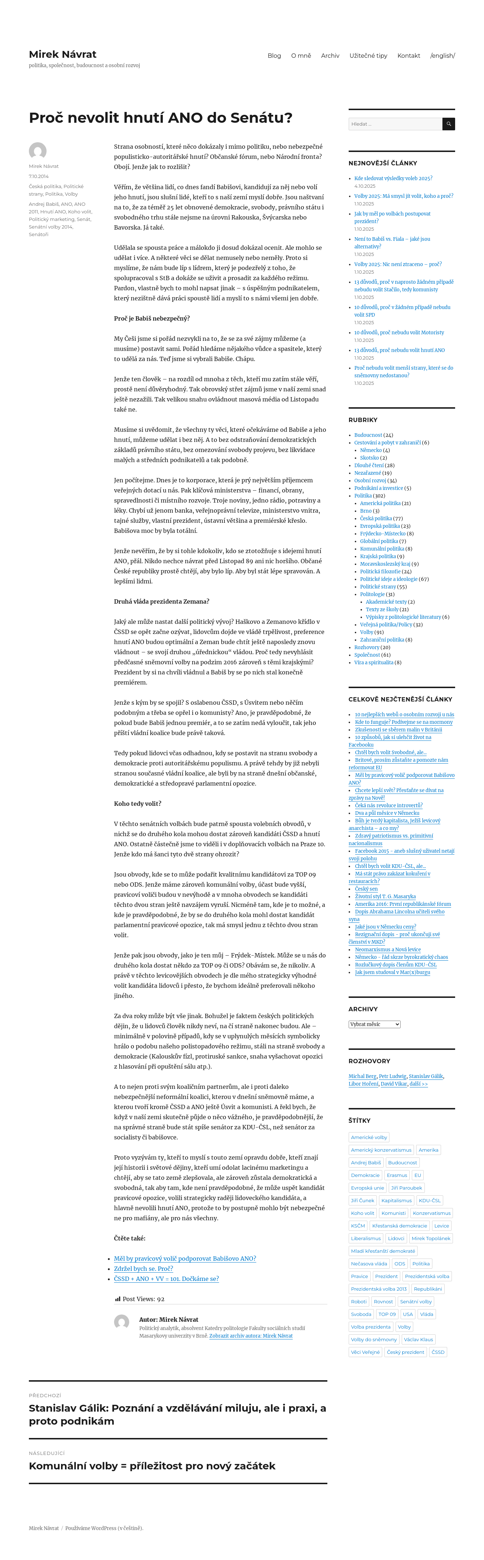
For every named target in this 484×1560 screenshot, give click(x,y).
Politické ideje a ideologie (389, 579)
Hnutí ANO (53, 211)
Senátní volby (416, 1301)
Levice (442, 1226)
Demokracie (365, 1175)
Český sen (366, 889)
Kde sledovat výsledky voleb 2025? (393, 178)
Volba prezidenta (371, 1327)
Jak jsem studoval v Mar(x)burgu (392, 972)
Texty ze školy (382, 610)
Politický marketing (52, 219)
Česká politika (45, 186)
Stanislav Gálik (426, 1076)
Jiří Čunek (362, 1200)
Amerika (429, 1150)
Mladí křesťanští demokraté (383, 1251)
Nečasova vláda (369, 1263)
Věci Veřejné (365, 1352)
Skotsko (369, 458)
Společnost (367, 655)
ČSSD (438, 1352)
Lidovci (396, 1238)
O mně (301, 55)
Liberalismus (366, 1238)
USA (408, 1314)
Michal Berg (362, 1076)
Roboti (359, 1301)
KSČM (358, 1226)
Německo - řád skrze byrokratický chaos (401, 957)
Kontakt (408, 55)
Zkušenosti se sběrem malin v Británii (398, 730)
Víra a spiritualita (373, 663)
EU (417, 1175)
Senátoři (38, 234)
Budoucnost (368, 435)
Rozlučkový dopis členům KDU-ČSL (396, 965)
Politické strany (378, 587)
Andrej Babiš (44, 204)
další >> (419, 1084)
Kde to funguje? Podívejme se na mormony (404, 722)
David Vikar (394, 1084)
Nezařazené (367, 473)
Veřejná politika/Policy (386, 625)
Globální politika (379, 541)
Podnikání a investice (378, 488)
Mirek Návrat (63, 54)
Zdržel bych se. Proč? (143, 1268)
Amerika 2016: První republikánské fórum (403, 904)
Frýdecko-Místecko (383, 534)
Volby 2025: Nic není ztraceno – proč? (398, 264)
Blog (274, 55)
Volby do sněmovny (374, 1339)
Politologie (372, 594)
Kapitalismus (396, 1200)
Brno (366, 511)
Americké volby (369, 1137)
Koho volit (80, 211)
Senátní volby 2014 (50, 227)
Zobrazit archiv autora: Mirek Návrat (251, 1336)
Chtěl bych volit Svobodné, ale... (391, 752)
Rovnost (383, 1301)
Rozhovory (366, 647)
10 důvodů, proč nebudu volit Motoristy (399, 333)
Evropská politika (380, 526)
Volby (71, 194)
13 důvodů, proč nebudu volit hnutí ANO (399, 350)
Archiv (330, 55)
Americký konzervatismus (381, 1150)
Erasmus (397, 1175)
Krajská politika (378, 556)
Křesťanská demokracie (399, 1226)
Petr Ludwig (392, 1076)
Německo (371, 450)
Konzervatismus (431, 1213)
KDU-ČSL (430, 1200)
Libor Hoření (363, 1084)
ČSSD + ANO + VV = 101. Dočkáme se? (166, 1278)
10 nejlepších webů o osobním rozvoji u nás (404, 715)
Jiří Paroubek (406, 1188)
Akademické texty (386, 602)
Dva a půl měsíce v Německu (387, 813)
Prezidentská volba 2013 (379, 1289)
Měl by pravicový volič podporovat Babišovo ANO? (185, 1258)
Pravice (359, 1276)
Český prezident (405, 1352)
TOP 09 (387, 1314)
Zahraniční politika (382, 640)
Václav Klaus (418, 1339)
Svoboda (361, 1314)
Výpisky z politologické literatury (403, 617)
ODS (399, 1263)
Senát (84, 219)
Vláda (426, 1314)
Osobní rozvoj (370, 481)
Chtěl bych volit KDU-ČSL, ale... (390, 866)
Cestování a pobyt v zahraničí (387, 443)
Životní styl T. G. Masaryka (385, 897)
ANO (66, 204)
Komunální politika (382, 549)
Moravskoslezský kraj (385, 564)
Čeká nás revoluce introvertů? (389, 806)
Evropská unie (367, 1188)
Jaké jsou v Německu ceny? (385, 927)
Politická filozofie (380, 572)
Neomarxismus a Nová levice (388, 950)
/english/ (443, 55)
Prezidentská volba (427, 1276)
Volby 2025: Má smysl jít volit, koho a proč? (403, 196)
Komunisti (393, 1213)
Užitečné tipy (368, 55)
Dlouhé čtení (369, 465)
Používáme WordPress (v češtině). (104, 1528)
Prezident (386, 1276)
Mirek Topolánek (431, 1238)
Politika (53, 194)
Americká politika (380, 503)
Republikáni (428, 1289)
